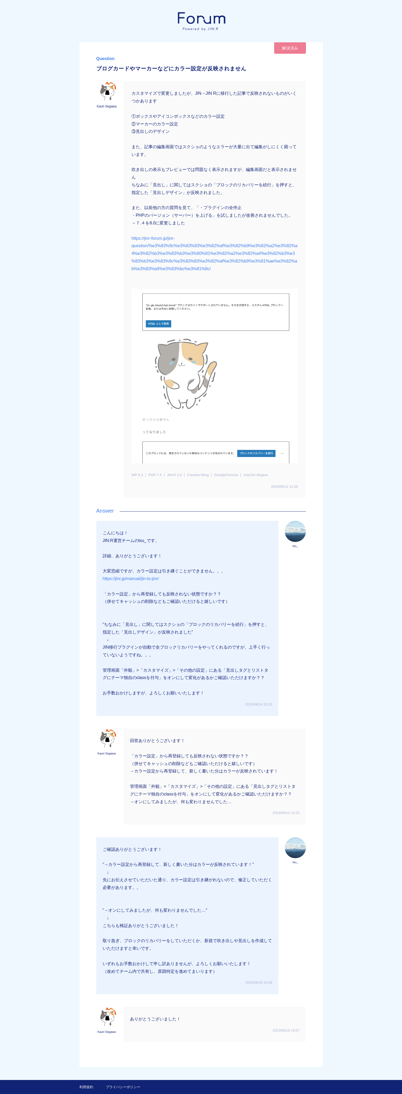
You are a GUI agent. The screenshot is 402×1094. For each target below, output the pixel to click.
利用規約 (86, 1087)
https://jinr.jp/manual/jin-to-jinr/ (131, 578)
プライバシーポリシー (123, 1087)
